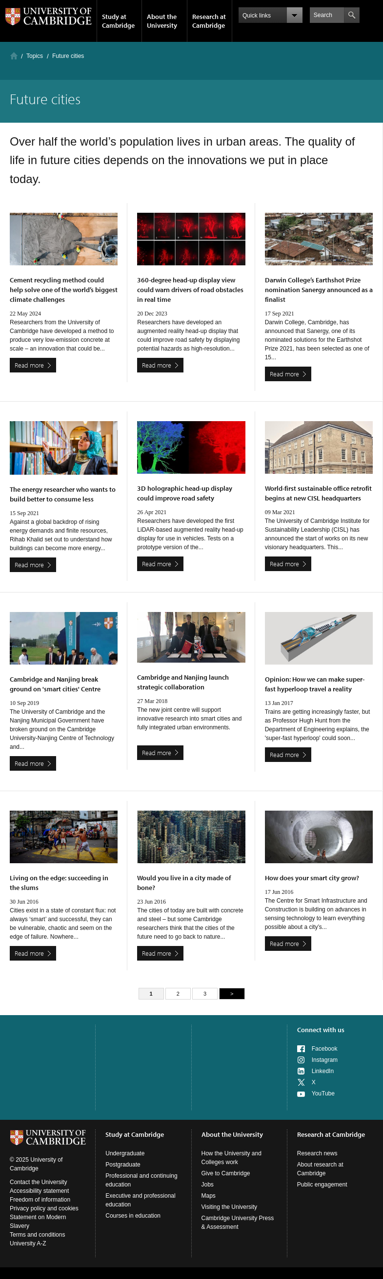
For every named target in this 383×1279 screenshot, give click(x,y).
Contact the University (38, 1182)
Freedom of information (40, 1199)
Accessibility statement (39, 1190)
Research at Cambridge (209, 21)
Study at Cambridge (118, 21)
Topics (34, 56)
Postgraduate (122, 1164)
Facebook (325, 1048)
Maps (209, 1195)
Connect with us (320, 1029)
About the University (162, 21)
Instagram (325, 1060)
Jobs (208, 1184)
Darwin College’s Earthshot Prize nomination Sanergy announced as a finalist (319, 290)
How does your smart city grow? (312, 877)
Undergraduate (124, 1153)
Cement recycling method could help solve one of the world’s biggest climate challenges (64, 290)
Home (14, 56)
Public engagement (322, 1184)
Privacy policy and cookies (44, 1208)
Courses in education (133, 1215)
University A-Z (28, 1243)
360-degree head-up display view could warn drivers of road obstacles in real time (190, 290)
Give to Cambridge (226, 1173)
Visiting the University (230, 1207)
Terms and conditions (37, 1234)
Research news (317, 1153)
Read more (29, 365)
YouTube (323, 1093)
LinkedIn (323, 1071)
